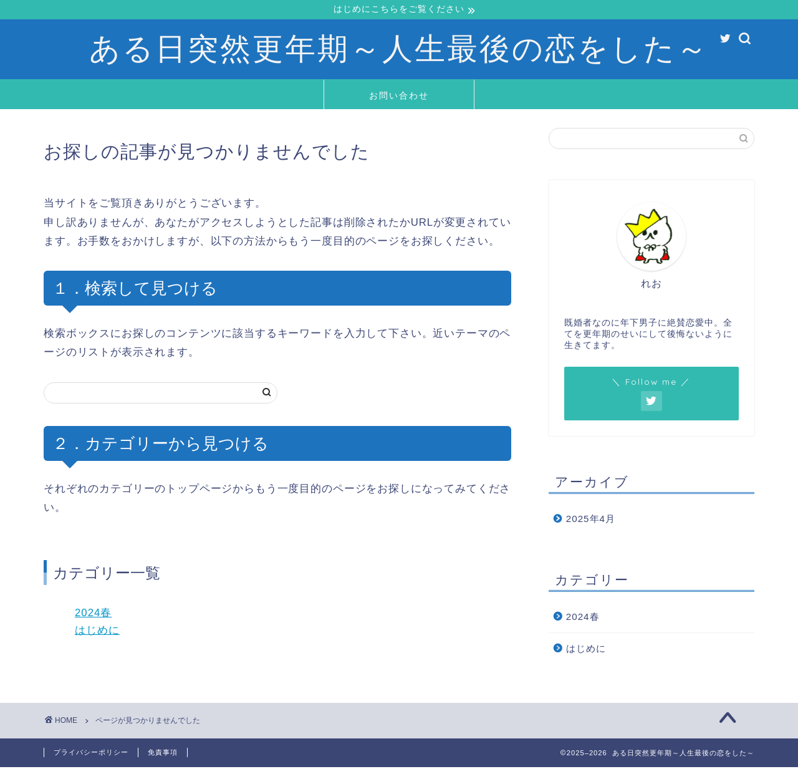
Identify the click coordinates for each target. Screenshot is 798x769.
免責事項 (163, 754)
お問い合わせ (399, 96)
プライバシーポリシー (91, 754)
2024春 (93, 614)
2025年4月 (590, 520)
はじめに (97, 632)
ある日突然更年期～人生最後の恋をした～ (399, 49)
